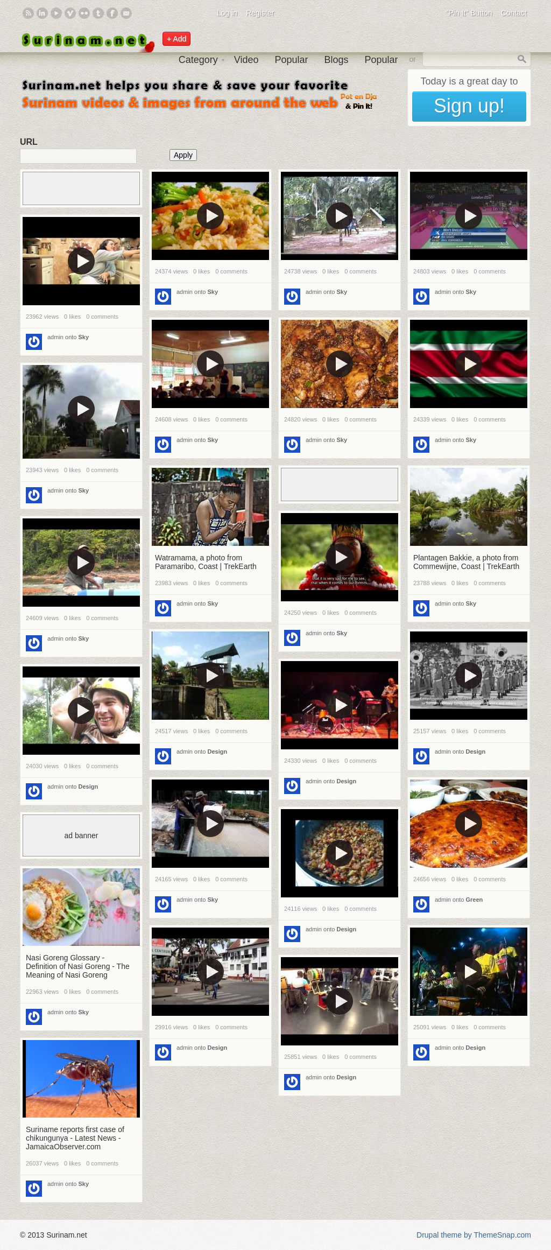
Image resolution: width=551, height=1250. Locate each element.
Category (198, 59)
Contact (514, 13)
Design (218, 751)
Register (260, 13)
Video (246, 59)
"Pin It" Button (469, 13)
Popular (291, 59)
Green (474, 899)
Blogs (336, 59)
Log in (227, 13)
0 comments (231, 271)
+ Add (176, 38)
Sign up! (469, 106)
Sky (213, 292)
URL (29, 141)
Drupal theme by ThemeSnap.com (473, 1235)
